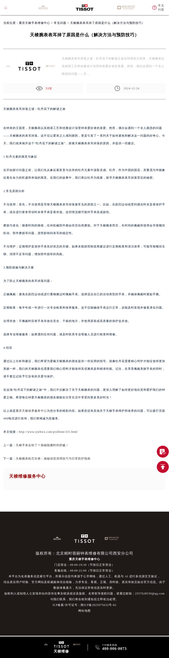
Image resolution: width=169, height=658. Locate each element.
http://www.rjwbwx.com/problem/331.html (48, 431)
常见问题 (60, 23)
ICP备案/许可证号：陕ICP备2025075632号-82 (85, 605)
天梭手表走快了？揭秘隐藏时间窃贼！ (42, 445)
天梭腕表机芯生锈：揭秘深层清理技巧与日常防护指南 (53, 458)
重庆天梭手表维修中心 (34, 23)
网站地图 (84, 610)
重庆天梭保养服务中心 (31, 410)
